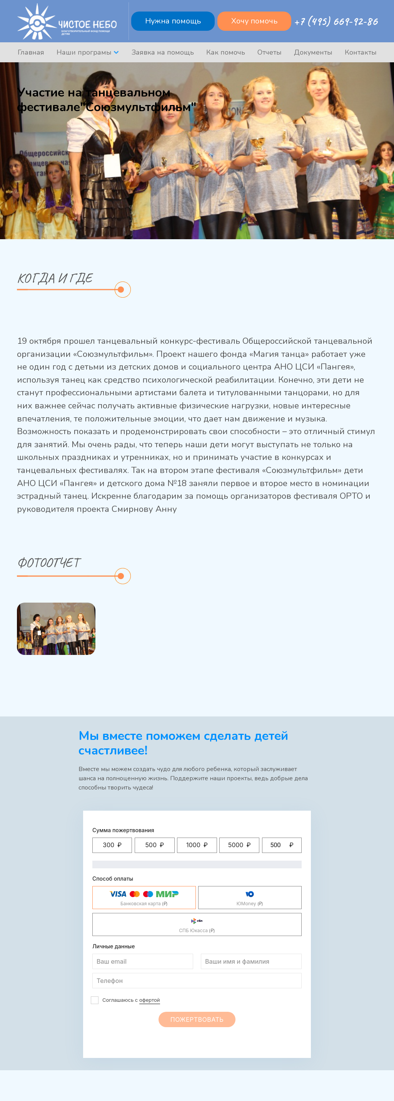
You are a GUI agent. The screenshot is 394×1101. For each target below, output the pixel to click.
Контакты (361, 52)
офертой (149, 1000)
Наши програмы (84, 52)
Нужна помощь (173, 21)
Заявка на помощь (163, 52)
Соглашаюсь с (131, 1000)
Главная (31, 52)
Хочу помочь (254, 21)
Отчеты (269, 52)
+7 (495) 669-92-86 (335, 21)
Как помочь (225, 52)
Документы (313, 52)
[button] (112, 845)
